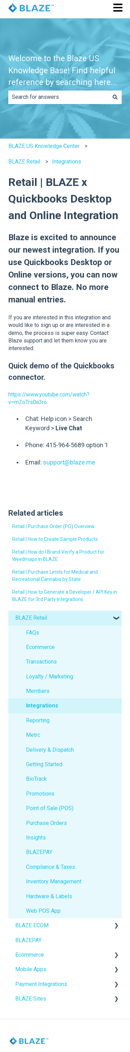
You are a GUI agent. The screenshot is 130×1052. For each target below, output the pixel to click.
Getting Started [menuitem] (44, 764)
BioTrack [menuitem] (36, 779)
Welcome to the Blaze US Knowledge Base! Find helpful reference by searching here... (62, 70)
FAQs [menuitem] (32, 632)
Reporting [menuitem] (38, 720)
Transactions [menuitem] (41, 661)
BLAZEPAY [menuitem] (39, 852)
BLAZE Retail (24, 161)
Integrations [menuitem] (42, 705)
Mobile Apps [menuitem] (30, 969)
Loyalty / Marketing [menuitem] (49, 676)
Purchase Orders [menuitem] (46, 823)
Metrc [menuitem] (33, 735)
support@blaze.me (69, 462)
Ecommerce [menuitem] (40, 647)
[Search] (115, 97)
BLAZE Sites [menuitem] (30, 998)
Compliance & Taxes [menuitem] (50, 867)
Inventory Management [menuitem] (53, 881)
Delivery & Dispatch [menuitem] (50, 749)
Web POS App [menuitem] (43, 911)
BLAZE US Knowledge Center (43, 146)
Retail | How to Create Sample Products (55, 539)
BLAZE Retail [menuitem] (31, 617)
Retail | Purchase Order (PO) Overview (53, 526)
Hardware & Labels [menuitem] (49, 896)
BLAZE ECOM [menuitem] (32, 925)
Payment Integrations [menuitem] (41, 984)
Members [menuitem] (38, 691)
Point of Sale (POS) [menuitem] (49, 808)
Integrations (66, 161)
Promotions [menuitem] (40, 793)
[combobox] (58, 97)
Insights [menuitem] (36, 837)
